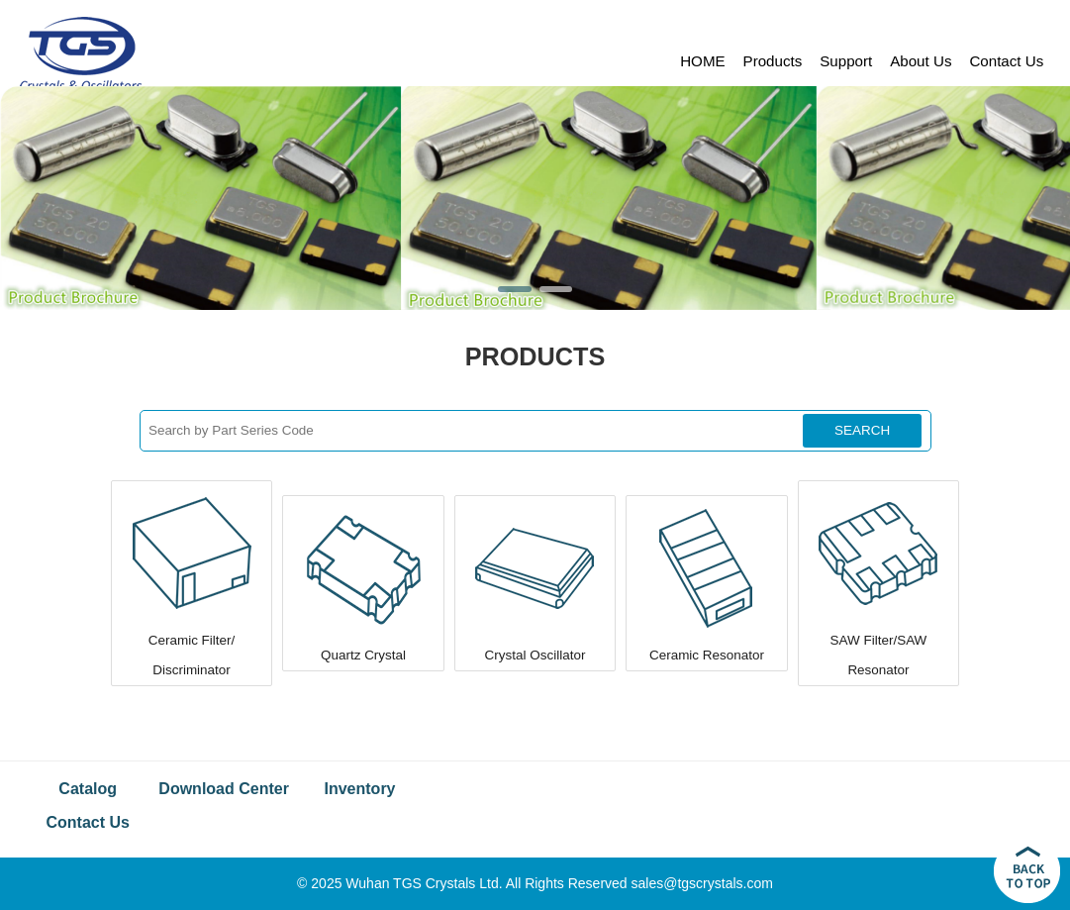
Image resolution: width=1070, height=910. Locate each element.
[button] (515, 289)
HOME (702, 60)
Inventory (360, 788)
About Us (920, 60)
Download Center (223, 788)
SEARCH (862, 430)
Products (773, 60)
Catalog (87, 788)
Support (846, 60)
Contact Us (1006, 60)
